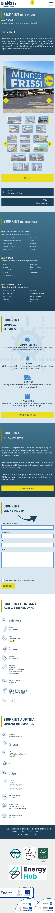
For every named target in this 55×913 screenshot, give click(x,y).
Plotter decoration (34, 302)
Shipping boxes (33, 246)
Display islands (33, 238)
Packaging (32, 249)
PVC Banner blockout (8, 270)
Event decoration (34, 273)
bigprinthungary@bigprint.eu (16, 669)
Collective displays (7, 249)
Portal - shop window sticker (9, 275)
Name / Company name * (9, 523)
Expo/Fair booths (34, 299)
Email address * (6, 532)
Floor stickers (33, 290)
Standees (32, 241)
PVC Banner (5, 267)
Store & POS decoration (35, 296)
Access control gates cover (9, 290)
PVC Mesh (5, 264)
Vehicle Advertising (34, 270)
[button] (4, 101)
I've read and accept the (20, 580)
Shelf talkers (6, 299)
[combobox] (27, 32)
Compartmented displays (9, 246)
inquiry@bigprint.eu (14, 674)
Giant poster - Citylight (35, 267)
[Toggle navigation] (50, 4)
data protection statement (27, 580)
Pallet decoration (7, 296)
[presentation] (16, 573)
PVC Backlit (5, 273)
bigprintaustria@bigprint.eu (16, 785)
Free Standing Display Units (9, 238)
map (11, 641)
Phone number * (6, 541)
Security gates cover (7, 293)
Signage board (33, 264)
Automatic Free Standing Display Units (12, 241)
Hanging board (6, 302)
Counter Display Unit (7, 243)
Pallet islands (33, 243)
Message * (4, 550)
